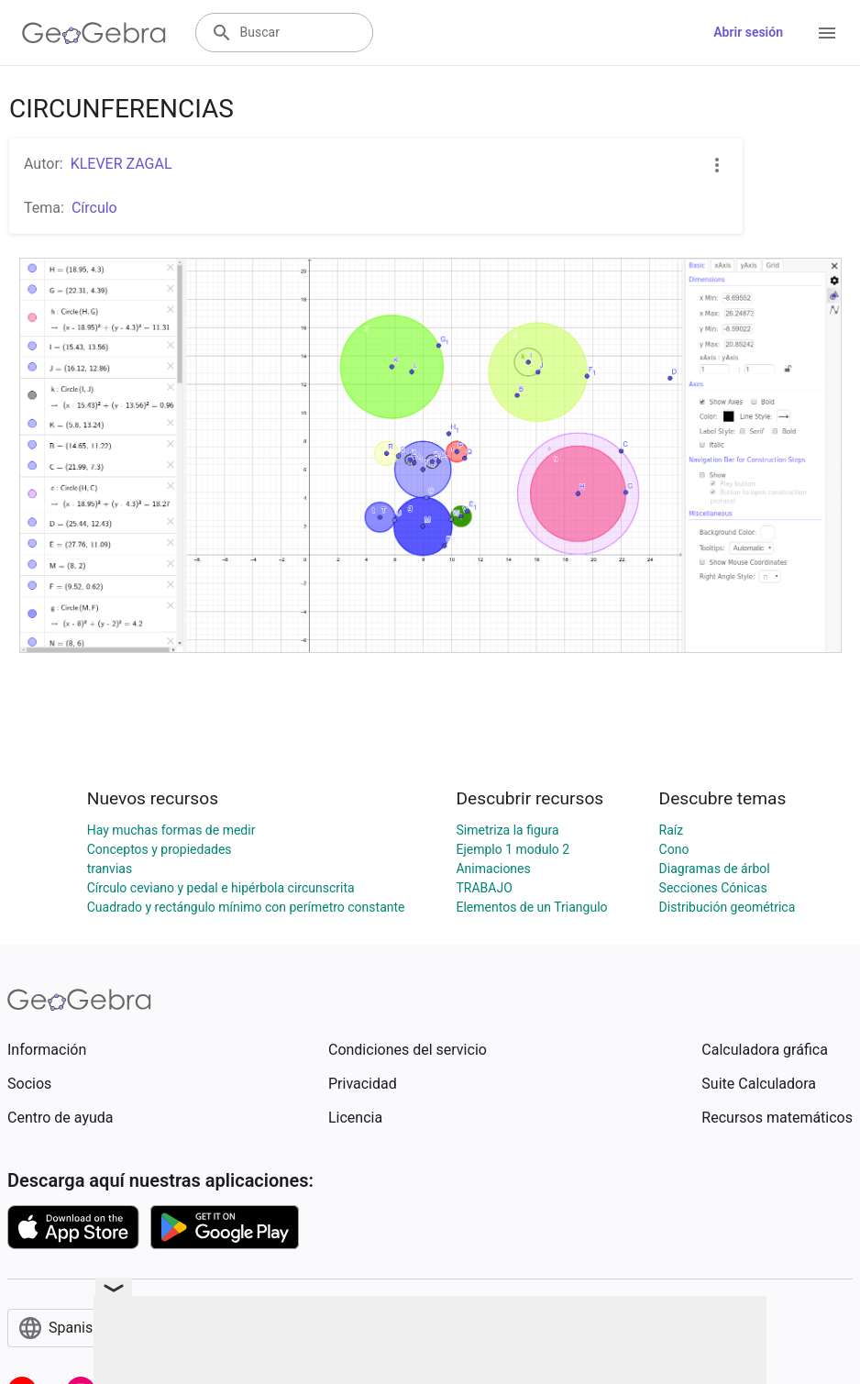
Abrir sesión (748, 32)
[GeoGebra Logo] (94, 33)
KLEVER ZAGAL (121, 163)
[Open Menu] (827, 33)
